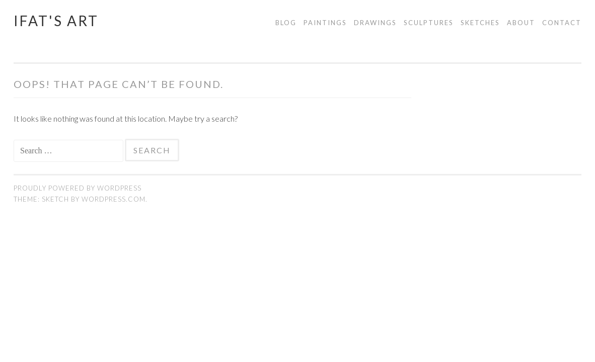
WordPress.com (113, 199)
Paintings (325, 23)
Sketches (480, 23)
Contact (561, 23)
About (521, 23)
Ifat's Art (56, 20)
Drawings (375, 23)
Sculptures (429, 23)
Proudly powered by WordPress (77, 188)
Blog (285, 23)
